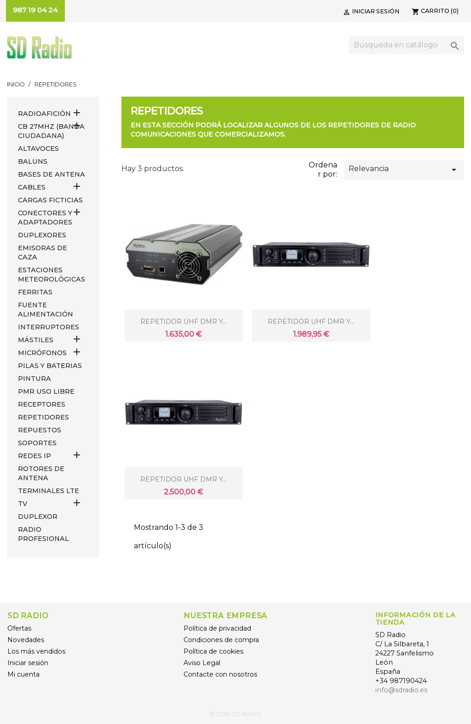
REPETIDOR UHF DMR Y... (183, 321)
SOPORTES (37, 443)
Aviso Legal (202, 663)
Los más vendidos (36, 651)
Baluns (32, 161)
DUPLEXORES (42, 235)
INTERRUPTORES (48, 327)
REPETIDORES (43, 417)
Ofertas (19, 628)
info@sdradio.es (401, 690)
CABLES (32, 187)
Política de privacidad (217, 628)
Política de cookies (213, 651)
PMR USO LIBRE (46, 391)
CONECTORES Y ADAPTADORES (45, 217)
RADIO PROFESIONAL (43, 534)
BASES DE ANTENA (51, 174)
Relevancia (404, 169)
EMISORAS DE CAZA (42, 252)
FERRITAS (35, 292)
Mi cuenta (23, 674)
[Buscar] (406, 45)
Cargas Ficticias (50, 200)
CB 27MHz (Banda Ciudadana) (51, 131)
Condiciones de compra (221, 640)
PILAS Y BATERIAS (50, 366)
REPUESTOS (39, 430)
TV (22, 504)
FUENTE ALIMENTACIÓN (45, 309)
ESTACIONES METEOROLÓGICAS (51, 274)
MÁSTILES (35, 340)
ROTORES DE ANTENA (41, 473)
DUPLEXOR (37, 516)
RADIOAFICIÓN (44, 113)
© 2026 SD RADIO (235, 714)
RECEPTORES (41, 404)
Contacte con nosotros (220, 674)
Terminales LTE (48, 491)
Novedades (25, 640)
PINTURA (34, 378)
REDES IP (34, 456)
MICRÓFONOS (42, 353)
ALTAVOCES (38, 148)
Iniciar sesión (27, 663)
